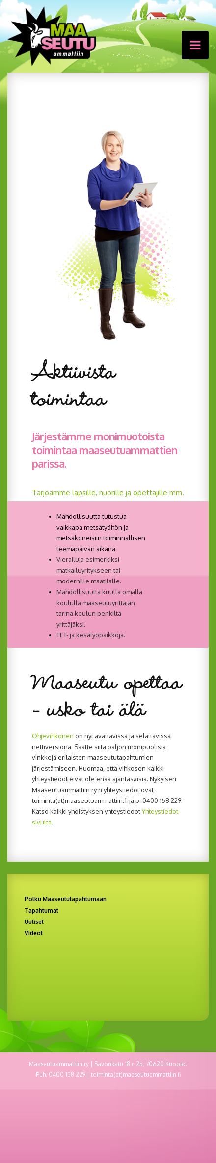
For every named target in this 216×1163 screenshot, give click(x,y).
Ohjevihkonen (53, 736)
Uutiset (34, 921)
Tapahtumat (41, 910)
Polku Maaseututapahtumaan (66, 899)
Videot (34, 933)
